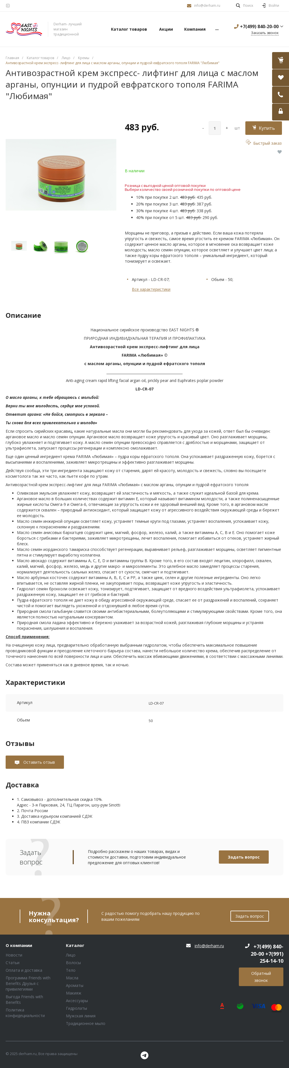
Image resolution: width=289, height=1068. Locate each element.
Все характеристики (151, 289)
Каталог (75, 945)
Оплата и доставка (24, 970)
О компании (19, 945)
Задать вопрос (244, 857)
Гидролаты (76, 1008)
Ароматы (74, 985)
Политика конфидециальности (25, 1012)
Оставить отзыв (38, 762)
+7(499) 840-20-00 (259, 26)
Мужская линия (80, 1015)
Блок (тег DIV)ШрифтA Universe (24, 29)
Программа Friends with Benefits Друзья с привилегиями (28, 983)
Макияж (73, 993)
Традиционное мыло (85, 1023)
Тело (70, 970)
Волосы (73, 962)
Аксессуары (77, 1000)
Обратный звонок (261, 977)
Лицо (70, 955)
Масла (72, 977)
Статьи (12, 962)
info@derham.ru (207, 5)
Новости (14, 955)
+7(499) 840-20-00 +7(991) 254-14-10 (267, 953)
